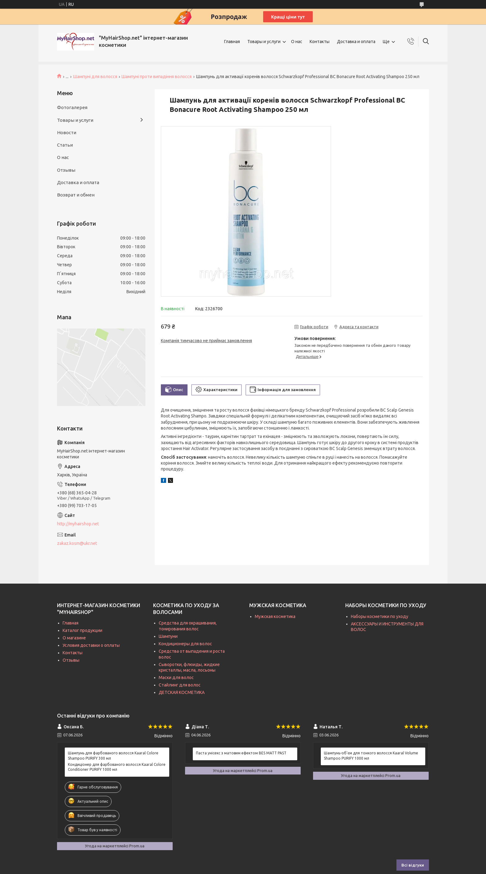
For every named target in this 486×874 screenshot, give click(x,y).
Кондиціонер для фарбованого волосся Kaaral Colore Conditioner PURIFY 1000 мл (117, 766)
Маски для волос (176, 677)
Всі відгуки (412, 865)
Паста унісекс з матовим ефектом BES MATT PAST (241, 753)
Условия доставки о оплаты (91, 645)
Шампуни (168, 636)
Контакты (319, 41)
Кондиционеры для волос (185, 643)
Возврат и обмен (76, 194)
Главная (232, 41)
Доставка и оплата (356, 41)
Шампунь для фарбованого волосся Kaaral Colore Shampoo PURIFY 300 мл (113, 755)
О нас (296, 41)
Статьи (65, 145)
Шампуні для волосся (95, 76)
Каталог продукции (82, 630)
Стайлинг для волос (180, 684)
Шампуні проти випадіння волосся (157, 76)
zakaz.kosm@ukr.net (77, 543)
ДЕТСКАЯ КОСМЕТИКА (182, 692)
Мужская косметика (275, 616)
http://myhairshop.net (78, 523)
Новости (66, 132)
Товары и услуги (264, 41)
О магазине (74, 637)
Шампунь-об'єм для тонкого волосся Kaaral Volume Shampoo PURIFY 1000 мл (371, 755)
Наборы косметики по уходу (379, 616)
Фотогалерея (72, 107)
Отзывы (66, 170)
